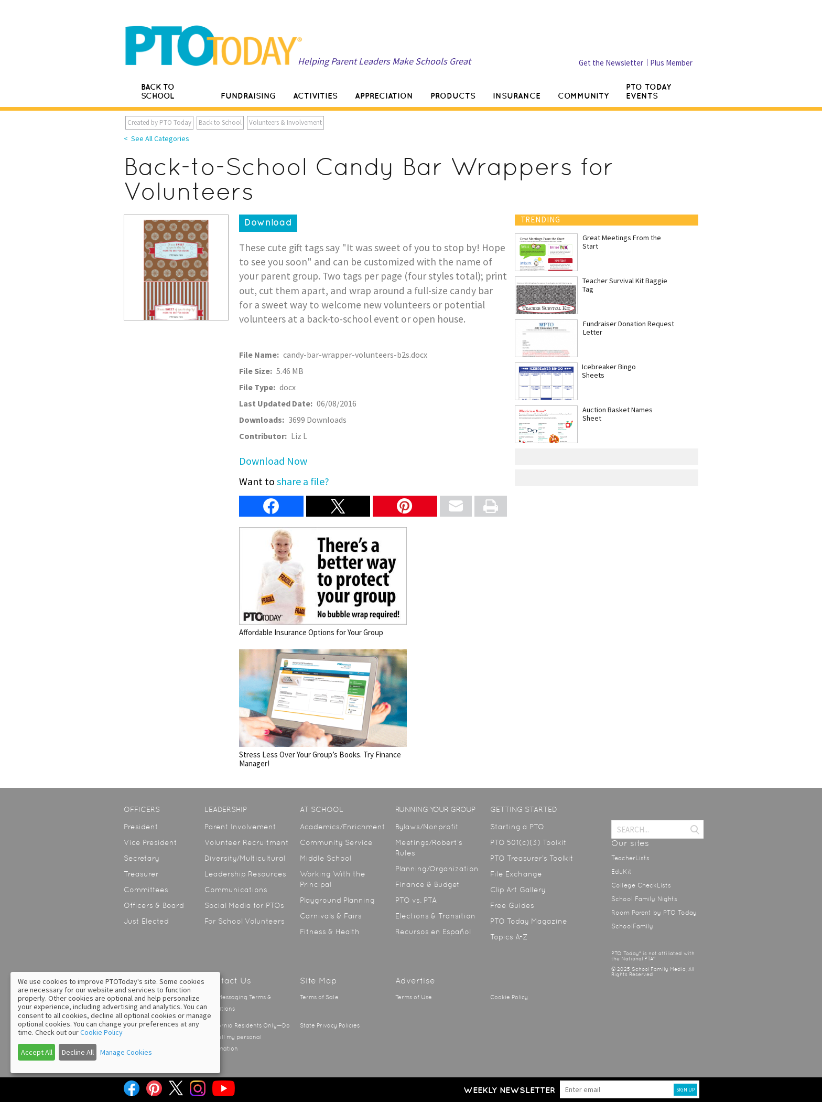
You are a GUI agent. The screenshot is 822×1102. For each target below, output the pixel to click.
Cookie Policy (509, 997)
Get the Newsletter (611, 63)
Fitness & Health (330, 931)
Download (268, 222)
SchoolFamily (632, 926)
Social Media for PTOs (244, 905)
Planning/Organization (437, 868)
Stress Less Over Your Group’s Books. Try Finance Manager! (323, 708)
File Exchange (516, 874)
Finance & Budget (427, 884)
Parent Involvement (240, 826)
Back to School (220, 122)
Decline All (78, 1052)
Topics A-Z (508, 937)
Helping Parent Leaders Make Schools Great (384, 61)
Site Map (318, 981)
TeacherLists (630, 858)
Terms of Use (413, 997)
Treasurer (141, 874)
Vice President (150, 842)
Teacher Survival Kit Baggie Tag (624, 285)
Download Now (273, 460)
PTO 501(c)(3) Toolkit (528, 842)
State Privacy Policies (330, 1025)
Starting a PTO (517, 826)
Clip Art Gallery (518, 889)
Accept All (36, 1052)
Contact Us (227, 981)
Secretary (141, 858)
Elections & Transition (435, 916)
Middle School (325, 858)
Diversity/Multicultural (244, 858)
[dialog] (115, 1022)
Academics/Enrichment (342, 826)
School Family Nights (644, 899)
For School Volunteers (244, 921)
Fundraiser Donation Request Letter (628, 328)
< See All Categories (156, 138)
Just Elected (146, 921)
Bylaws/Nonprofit (427, 826)
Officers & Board (154, 905)
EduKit (621, 871)
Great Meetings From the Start (621, 242)
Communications (235, 889)
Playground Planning (337, 900)
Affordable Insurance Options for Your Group (323, 582)
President (141, 826)
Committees (146, 889)
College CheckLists (641, 885)
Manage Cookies (126, 1052)
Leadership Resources (245, 874)
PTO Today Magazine (528, 921)
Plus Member (671, 63)
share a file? (303, 481)
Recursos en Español (433, 931)
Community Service (336, 842)
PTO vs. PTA (416, 900)
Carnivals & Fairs (331, 916)
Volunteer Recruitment (246, 842)
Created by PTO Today (159, 122)
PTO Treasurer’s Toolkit (532, 858)
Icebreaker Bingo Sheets (609, 371)
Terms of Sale (319, 997)
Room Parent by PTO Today (654, 912)
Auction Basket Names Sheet (617, 414)
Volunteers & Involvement (285, 122)
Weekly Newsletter (509, 1090)
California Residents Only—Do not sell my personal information (247, 1037)
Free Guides (512, 905)
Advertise (415, 981)
